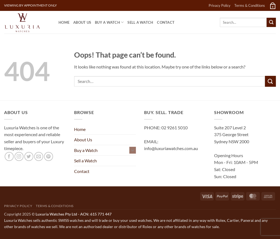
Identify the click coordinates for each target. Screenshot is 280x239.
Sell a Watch (140, 22)
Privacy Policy (220, 5)
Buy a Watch (109, 22)
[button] (272, 5)
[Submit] (271, 22)
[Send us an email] (38, 156)
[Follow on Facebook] (9, 156)
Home (64, 22)
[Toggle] (132, 150)
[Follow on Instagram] (19, 156)
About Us (82, 22)
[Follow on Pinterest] (48, 156)
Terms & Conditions (249, 5)
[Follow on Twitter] (28, 156)
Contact (165, 22)
